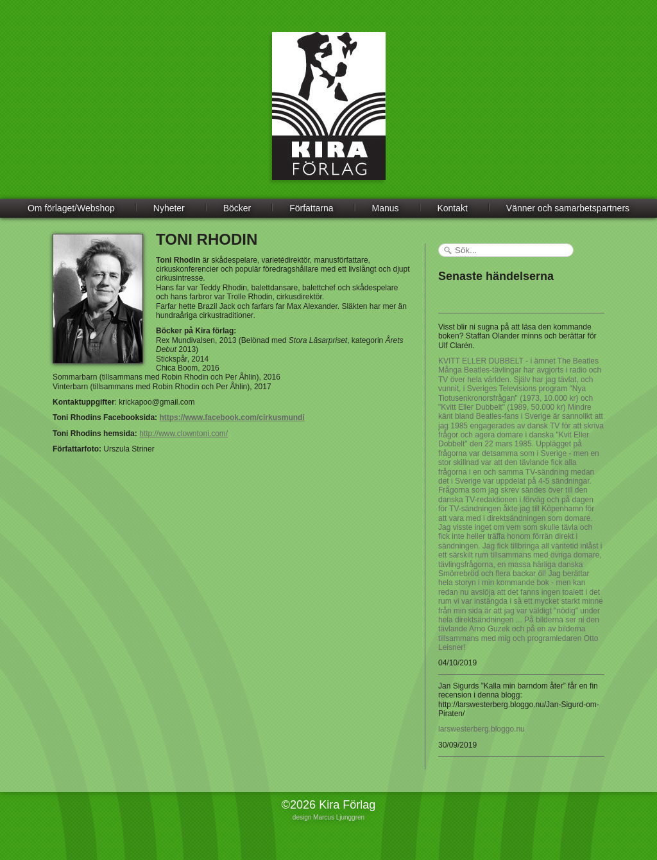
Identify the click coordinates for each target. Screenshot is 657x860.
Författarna (311, 208)
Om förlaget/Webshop (71, 208)
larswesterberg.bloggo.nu (481, 728)
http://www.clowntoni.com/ (183, 433)
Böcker (237, 208)
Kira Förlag (329, 115)
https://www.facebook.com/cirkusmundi (231, 417)
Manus (385, 208)
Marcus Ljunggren (338, 817)
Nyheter (169, 208)
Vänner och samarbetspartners (567, 208)
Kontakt (452, 208)
